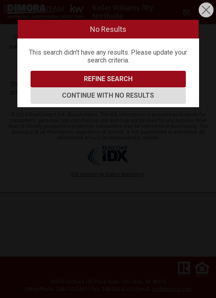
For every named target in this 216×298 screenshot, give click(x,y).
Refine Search (108, 79)
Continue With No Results (108, 95)
